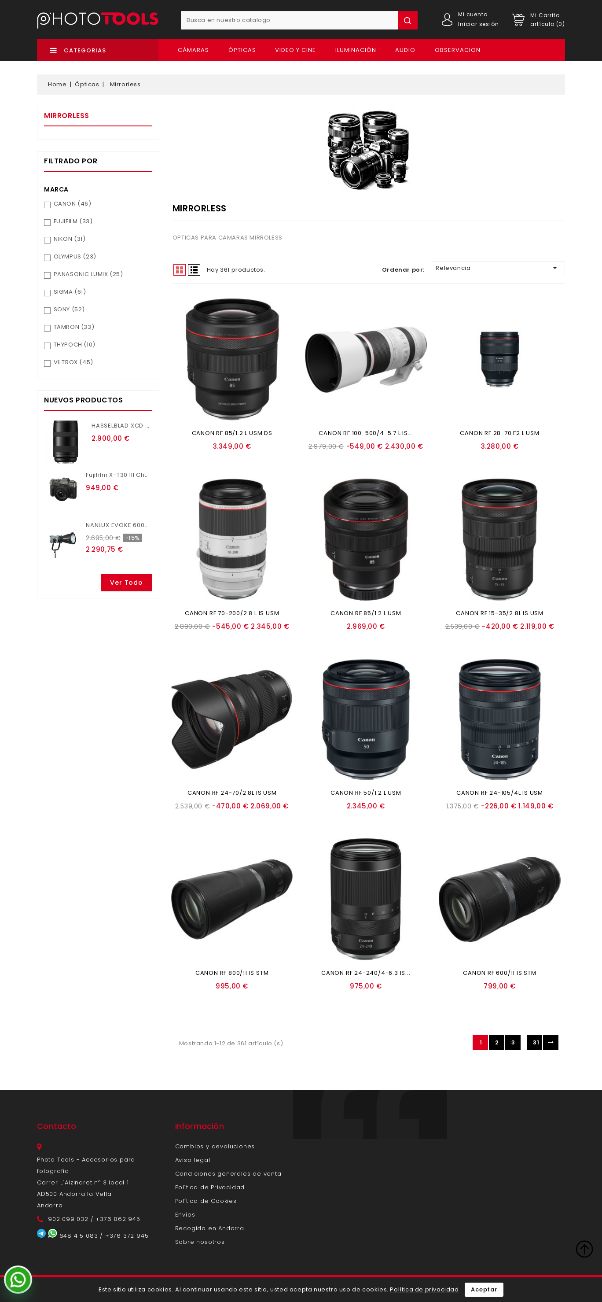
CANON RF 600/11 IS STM (499, 973)
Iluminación (355, 50)
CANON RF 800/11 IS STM (232, 973)
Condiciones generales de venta (228, 1173)
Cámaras (193, 50)
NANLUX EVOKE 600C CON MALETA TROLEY (150, 525)
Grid (179, 270)
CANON (73, 203)
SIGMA (70, 292)
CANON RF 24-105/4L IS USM (499, 793)
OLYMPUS (75, 256)
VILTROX (73, 362)
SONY (69, 309)
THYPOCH (74, 344)
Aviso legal (192, 1160)
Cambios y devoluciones (215, 1146)
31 (536, 1042)
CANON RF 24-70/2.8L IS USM (232, 793)
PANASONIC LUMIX (88, 274)
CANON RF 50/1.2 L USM (365, 793)
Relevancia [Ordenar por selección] (498, 267)
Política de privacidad (424, 1289)
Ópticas (242, 50)
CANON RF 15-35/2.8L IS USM (499, 613)
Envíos (185, 1214)
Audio (405, 50)
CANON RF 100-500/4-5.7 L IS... (366, 433)
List (194, 270)
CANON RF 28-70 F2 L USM (499, 433)
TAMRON (74, 327)
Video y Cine (295, 50)
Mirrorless (66, 116)
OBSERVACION (458, 50)
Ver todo (126, 582)
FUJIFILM (73, 221)
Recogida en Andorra (209, 1228)
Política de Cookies (206, 1201)
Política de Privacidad (210, 1187)
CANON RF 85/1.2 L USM (365, 613)
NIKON (70, 239)
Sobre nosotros (200, 1242)
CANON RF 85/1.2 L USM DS (232, 433)
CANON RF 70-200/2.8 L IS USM (232, 613)
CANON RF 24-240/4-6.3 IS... (366, 973)
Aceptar (484, 1289)
